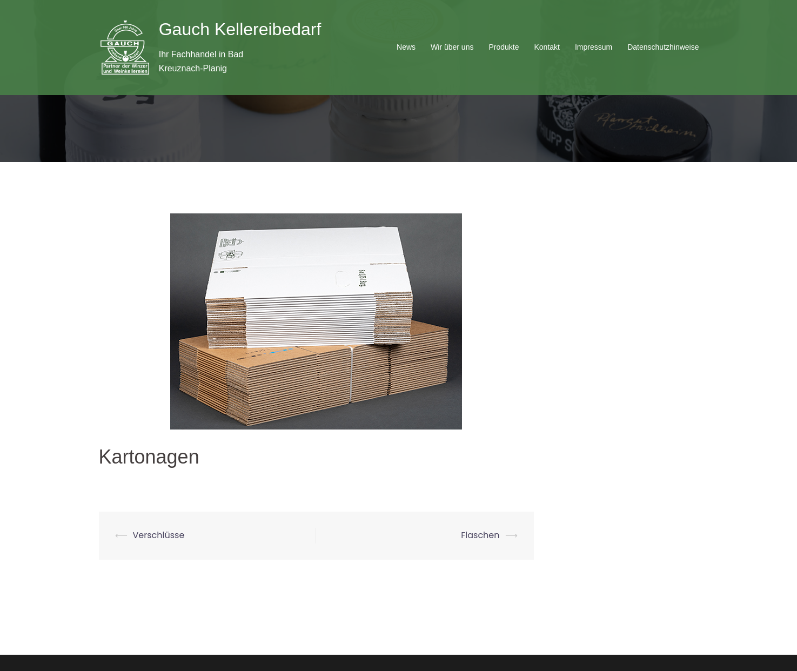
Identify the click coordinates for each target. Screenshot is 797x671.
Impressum (593, 47)
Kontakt (546, 47)
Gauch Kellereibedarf (240, 29)
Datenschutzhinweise (663, 47)
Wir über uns (452, 47)
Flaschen (480, 535)
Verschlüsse (159, 535)
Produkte (503, 47)
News (406, 47)
